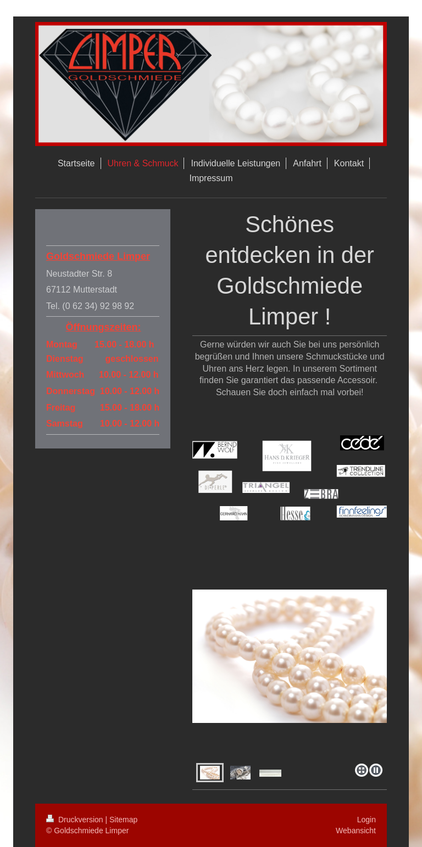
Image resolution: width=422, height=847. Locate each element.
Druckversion (75, 819)
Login (366, 819)
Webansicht (356, 830)
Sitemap (123, 819)
